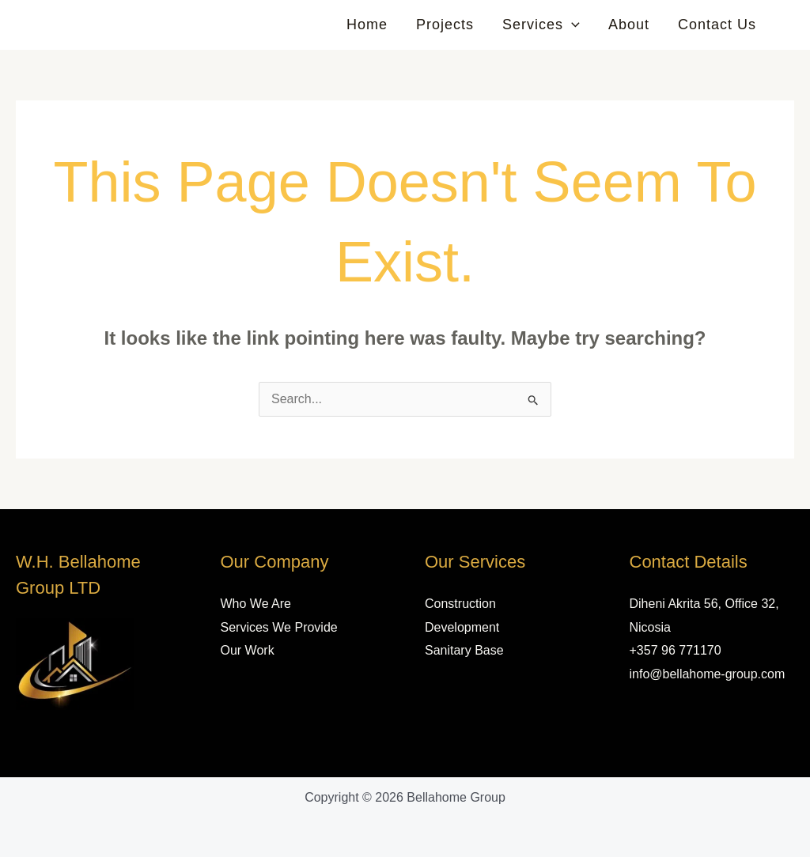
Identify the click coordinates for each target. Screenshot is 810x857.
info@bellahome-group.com (707, 674)
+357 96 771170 (675, 650)
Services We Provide (279, 627)
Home (367, 24)
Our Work (247, 650)
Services (541, 24)
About (628, 24)
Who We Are (256, 603)
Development (462, 627)
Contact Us (717, 24)
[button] (571, 24)
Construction (460, 603)
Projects (445, 24)
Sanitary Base (464, 650)
